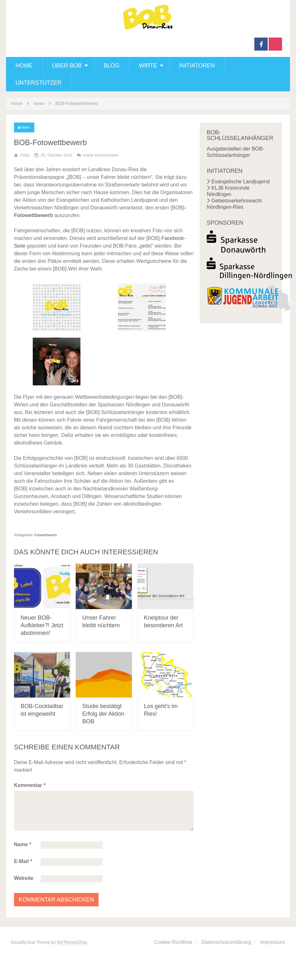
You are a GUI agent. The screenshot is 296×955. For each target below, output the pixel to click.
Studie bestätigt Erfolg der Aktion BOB (103, 714)
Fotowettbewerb (45, 535)
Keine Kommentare (100, 155)
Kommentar (30, 785)
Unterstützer (39, 83)
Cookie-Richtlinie (173, 942)
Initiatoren (197, 65)
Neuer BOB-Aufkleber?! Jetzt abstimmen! (42, 625)
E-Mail (23, 861)
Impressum (272, 942)
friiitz (25, 155)
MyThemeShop (72, 942)
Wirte (148, 65)
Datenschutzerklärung (226, 942)
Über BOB (67, 65)
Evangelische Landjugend (240, 181)
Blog (112, 65)
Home (24, 65)
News (39, 103)
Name (22, 844)
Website (23, 878)
